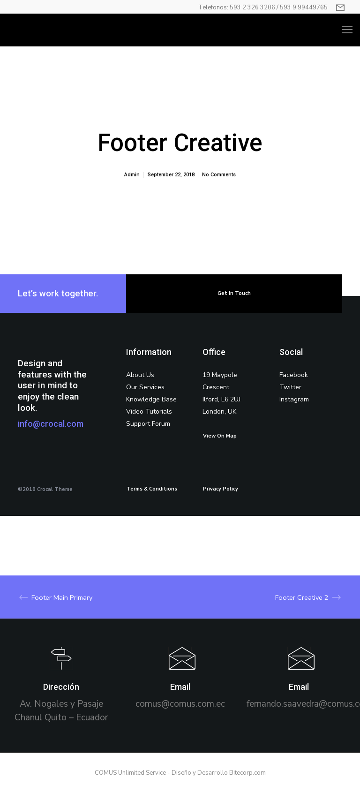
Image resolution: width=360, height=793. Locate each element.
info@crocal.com (50, 424)
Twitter (290, 387)
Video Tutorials (149, 411)
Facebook (293, 374)
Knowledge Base (151, 399)
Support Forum (148, 423)
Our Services (145, 387)
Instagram (294, 399)
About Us (140, 374)
